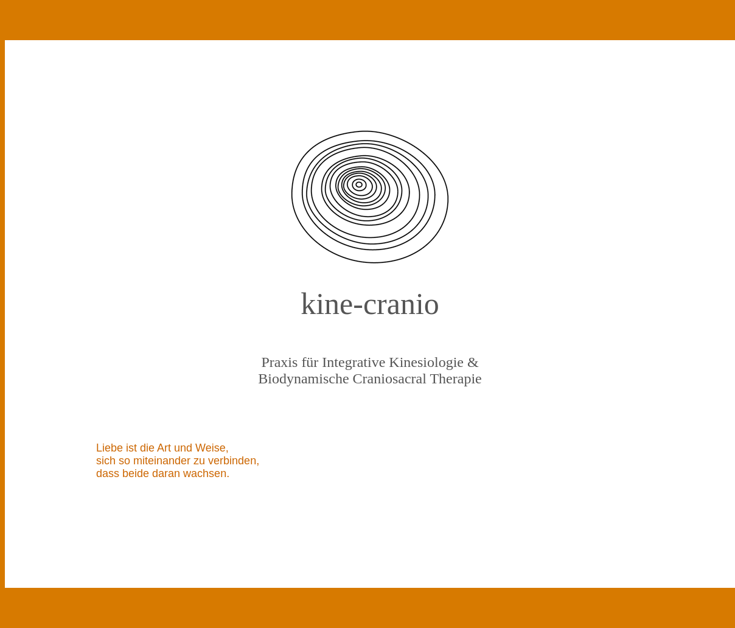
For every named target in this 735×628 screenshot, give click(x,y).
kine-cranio (370, 304)
